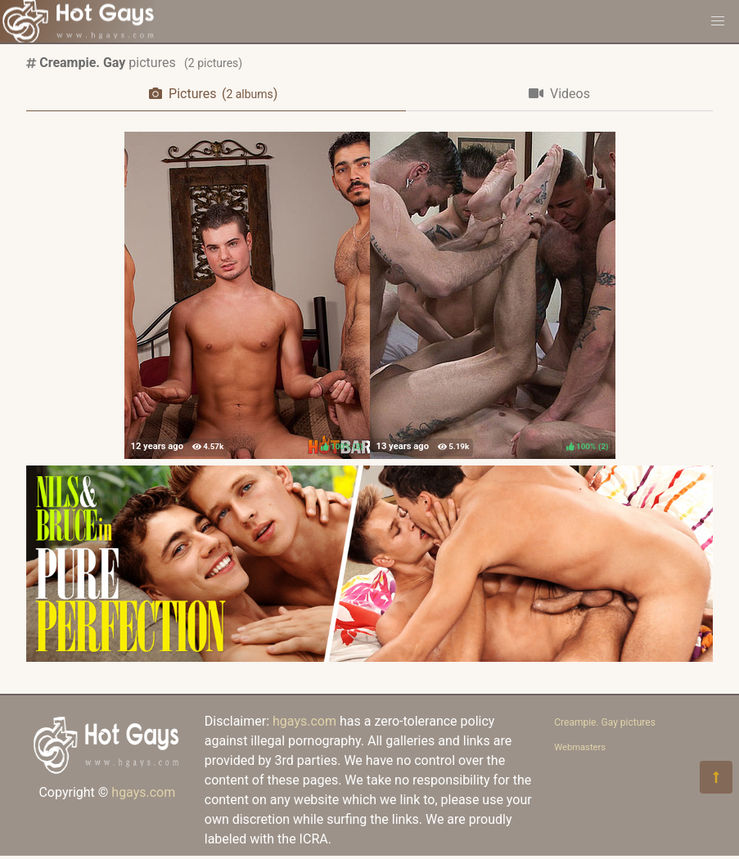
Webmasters (580, 747)
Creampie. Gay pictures (605, 722)
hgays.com (143, 792)
